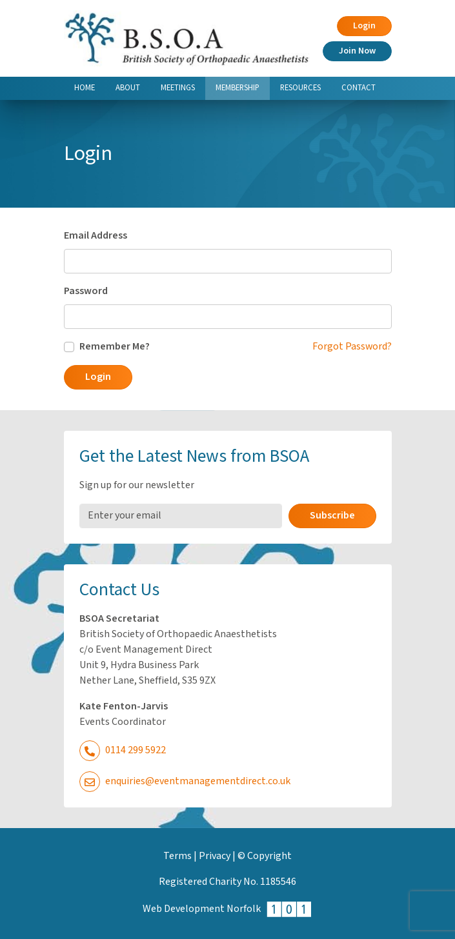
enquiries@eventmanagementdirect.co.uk (184, 781)
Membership (243, 87)
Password (86, 291)
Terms (177, 856)
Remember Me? (114, 346)
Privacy (214, 856)
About (128, 88)
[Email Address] (180, 516)
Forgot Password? (352, 346)
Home (84, 88)
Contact (358, 88)
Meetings (178, 88)
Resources (300, 88)
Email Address (95, 235)
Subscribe (332, 515)
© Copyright (265, 856)
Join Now (357, 51)
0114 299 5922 (122, 750)
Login (364, 26)
